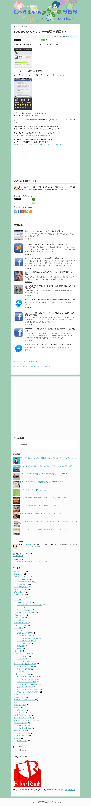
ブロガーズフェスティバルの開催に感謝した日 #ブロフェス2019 (41, 482)
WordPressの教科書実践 (25, 633)
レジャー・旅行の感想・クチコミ (25, 664)
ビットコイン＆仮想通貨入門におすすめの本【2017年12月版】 (41, 505)
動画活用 (20, 648)
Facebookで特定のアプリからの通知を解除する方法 (45, 258)
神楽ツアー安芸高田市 (24, 669)
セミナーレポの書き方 (21, 625)
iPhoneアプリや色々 (21, 587)
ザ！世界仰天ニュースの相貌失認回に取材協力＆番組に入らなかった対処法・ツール (48, 458)
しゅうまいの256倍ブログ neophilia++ (25, 6)
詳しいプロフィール (33, 546)
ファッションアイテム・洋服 (26, 682)
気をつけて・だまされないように (25, 720)
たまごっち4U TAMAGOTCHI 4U (28, 676)
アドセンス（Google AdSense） (28, 638)
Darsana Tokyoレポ (23, 579)
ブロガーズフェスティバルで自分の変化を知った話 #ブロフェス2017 (43, 529)
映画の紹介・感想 (20, 705)
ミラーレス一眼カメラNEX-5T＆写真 (29, 605)
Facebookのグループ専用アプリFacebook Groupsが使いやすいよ (50, 300)
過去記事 (17, 738)
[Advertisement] (29, 161)
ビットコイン (21, 710)
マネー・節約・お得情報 (22, 653)
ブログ (16, 630)
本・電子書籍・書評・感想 (23, 715)
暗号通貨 (17, 707)
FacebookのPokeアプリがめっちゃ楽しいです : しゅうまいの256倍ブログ (38, 144)
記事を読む (28, 239)
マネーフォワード (23, 656)
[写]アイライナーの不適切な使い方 (26, 361)
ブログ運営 (21, 646)
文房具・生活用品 (20, 697)
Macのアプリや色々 (20, 589)
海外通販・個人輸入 (20, 723)
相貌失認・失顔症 (20, 730)
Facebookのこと (70, 36)
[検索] (44, 445)
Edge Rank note (70, 790)
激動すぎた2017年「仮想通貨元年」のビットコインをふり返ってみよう (44, 497)
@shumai (30, 187)
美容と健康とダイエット (22, 733)
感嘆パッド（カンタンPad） (26, 612)
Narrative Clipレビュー (24, 610)
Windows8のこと (19, 592)
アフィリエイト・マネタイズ (26, 641)
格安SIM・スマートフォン (23, 718)
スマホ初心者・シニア (21, 623)
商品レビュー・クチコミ (22, 674)
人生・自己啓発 (19, 671)
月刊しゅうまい (22, 741)
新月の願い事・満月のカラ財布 (24, 700)
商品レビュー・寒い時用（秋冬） (28, 689)
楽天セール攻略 (22, 659)
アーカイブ (16, 750)
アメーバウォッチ (20, 594)
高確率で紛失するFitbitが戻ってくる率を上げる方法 (32, 366)
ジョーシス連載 (19, 617)
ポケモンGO (18, 651)
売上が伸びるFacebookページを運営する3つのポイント (46, 244)
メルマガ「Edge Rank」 (22, 661)
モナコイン (21, 712)
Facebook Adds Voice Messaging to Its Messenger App (32, 135)
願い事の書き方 (18, 556)
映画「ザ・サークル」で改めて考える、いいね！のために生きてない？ (43, 513)
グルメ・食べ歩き (20, 615)
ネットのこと (18, 628)
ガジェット (18, 607)
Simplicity (51, 801)
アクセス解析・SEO (24, 635)
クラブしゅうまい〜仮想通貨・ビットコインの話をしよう (32, 561)
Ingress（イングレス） (21, 576)
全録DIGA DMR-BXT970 (25, 687)
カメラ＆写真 (18, 600)
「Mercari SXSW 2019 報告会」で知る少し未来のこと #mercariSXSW (43, 474)
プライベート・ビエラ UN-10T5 (27, 684)
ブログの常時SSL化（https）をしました (33, 490)
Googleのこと (18, 574)
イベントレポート (20, 597)
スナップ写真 (18, 620)
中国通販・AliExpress (24, 728)
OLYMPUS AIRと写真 (24, 602)
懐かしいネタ (18, 694)
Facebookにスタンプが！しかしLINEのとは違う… (44, 231)
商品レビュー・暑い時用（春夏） (28, 692)
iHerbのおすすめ (22, 725)
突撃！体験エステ (23, 735)
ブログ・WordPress (23, 643)
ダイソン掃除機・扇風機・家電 (27, 679)
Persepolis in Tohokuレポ (25, 581)
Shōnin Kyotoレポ (23, 584)
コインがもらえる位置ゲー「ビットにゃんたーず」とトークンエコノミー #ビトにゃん (48, 466)
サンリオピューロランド (25, 666)
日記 (15, 702)
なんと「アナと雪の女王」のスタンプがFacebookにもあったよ (49, 345)
